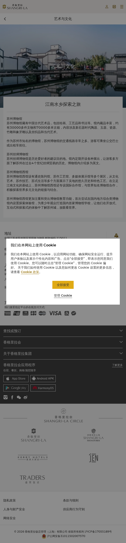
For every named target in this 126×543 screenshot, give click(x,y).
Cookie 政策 (30, 272)
